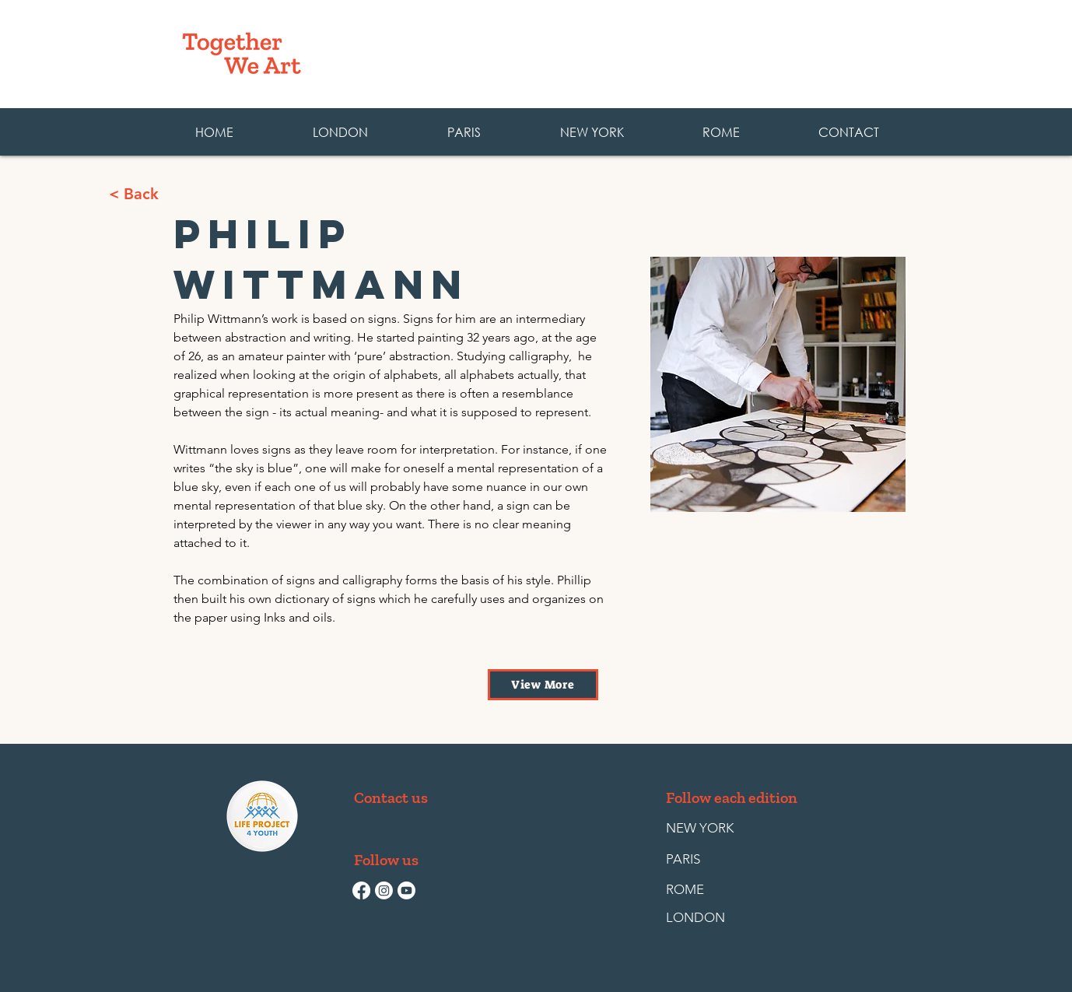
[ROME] (701, 890)
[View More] (543, 684)
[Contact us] (390, 797)
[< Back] (189, 193)
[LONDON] (701, 918)
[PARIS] (701, 859)
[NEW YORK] (699, 828)
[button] (721, 132)
